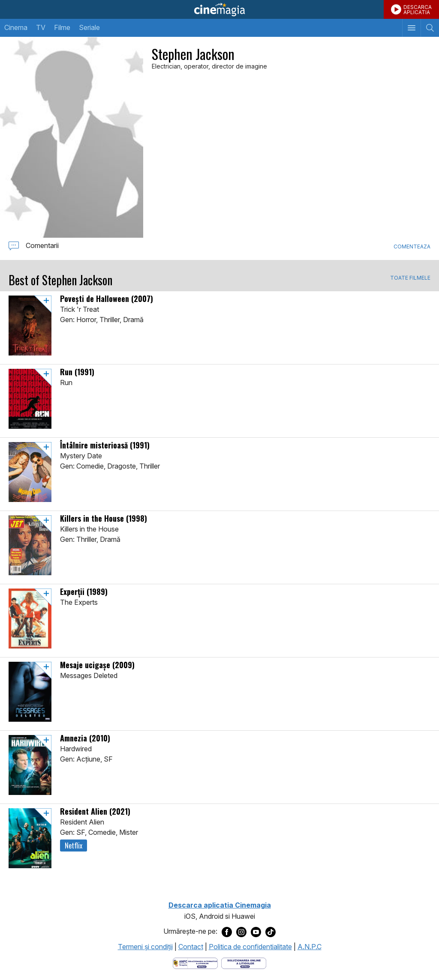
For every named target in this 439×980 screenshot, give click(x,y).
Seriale (89, 27)
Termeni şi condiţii (145, 946)
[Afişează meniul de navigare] (411, 28)
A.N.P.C (310, 946)
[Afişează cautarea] (430, 28)
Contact (190, 946)
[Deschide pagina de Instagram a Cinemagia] (241, 931)
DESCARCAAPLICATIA (417, 9)
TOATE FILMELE (410, 278)
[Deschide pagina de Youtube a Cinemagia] (256, 931)
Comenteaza (412, 246)
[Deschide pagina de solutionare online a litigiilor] (243, 962)
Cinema (15, 27)
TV (40, 27)
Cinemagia (219, 9)
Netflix (73, 845)
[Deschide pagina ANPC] (195, 962)
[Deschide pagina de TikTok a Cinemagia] (270, 931)
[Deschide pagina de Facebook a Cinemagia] (227, 931)
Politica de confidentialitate (250, 946)
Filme (62, 27)
